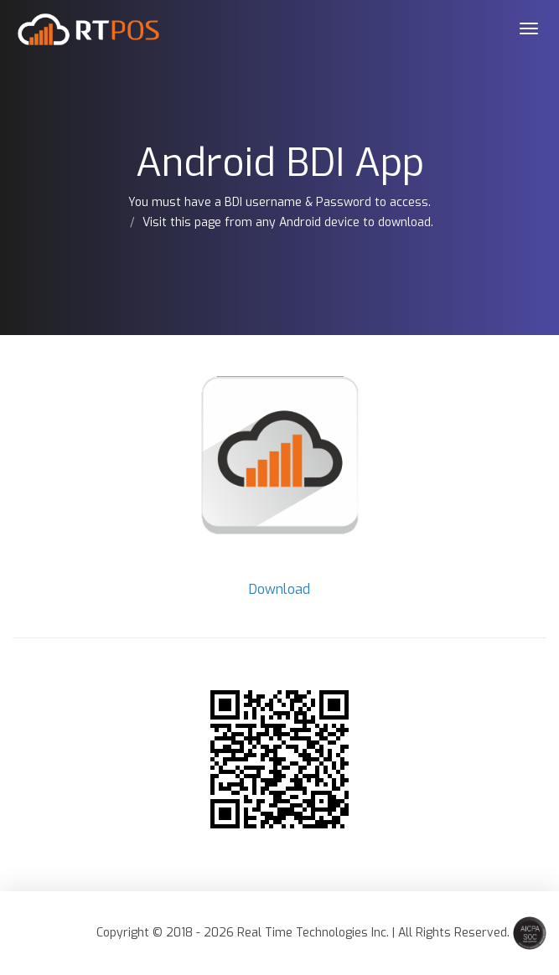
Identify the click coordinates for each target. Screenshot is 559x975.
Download (279, 589)
